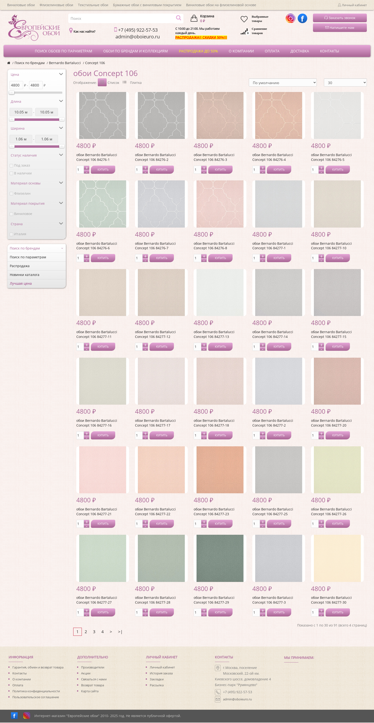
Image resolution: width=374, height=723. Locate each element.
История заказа (161, 674)
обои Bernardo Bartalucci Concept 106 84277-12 (155, 334)
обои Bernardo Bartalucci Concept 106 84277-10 (331, 246)
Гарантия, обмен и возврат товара (37, 668)
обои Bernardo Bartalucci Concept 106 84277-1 (272, 246)
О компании (21, 679)
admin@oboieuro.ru (237, 700)
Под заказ (22, 165)
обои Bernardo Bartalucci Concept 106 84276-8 (214, 246)
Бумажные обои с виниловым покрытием (147, 5)
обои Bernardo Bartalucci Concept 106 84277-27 (96, 600)
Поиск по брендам (30, 63)
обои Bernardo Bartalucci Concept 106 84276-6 (96, 246)
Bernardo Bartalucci (65, 63)
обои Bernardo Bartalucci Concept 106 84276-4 (272, 157)
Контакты (19, 674)
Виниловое (23, 213)
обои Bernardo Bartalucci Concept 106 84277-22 (155, 512)
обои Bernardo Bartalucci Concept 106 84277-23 (214, 512)
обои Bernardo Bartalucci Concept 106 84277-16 (96, 423)
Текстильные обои (93, 5)
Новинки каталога (24, 274)
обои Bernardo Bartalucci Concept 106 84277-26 (331, 512)
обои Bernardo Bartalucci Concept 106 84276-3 (214, 157)
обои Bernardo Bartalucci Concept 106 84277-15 (331, 334)
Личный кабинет (162, 668)
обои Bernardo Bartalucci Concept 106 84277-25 (272, 512)
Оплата (17, 685)
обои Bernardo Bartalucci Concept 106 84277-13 (214, 334)
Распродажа (20, 266)
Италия (20, 234)
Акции (85, 674)
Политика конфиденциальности (36, 691)
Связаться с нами (94, 679)
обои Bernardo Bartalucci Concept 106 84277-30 (331, 600)
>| (120, 632)
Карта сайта (90, 691)
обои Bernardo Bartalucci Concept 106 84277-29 (214, 600)
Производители (92, 668)
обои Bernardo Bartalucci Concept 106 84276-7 (155, 246)
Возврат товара (92, 685)
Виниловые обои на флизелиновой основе (221, 5)
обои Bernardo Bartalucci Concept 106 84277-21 (96, 512)
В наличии (23, 173)
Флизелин (22, 193)
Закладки (157, 679)
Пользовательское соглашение (35, 697)
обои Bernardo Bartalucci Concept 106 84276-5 (331, 157)
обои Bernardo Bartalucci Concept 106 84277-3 (272, 600)
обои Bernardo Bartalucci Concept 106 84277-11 (96, 334)
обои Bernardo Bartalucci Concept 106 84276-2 (155, 157)
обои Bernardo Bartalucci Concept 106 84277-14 (272, 334)
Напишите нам (339, 27)
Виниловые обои (21, 5)
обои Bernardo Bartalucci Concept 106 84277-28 (155, 600)
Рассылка (157, 685)
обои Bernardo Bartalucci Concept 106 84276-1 (96, 157)
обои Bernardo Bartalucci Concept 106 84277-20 (331, 423)
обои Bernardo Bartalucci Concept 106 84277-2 (272, 423)
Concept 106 (95, 63)
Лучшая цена (21, 283)
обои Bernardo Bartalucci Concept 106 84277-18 (214, 423)
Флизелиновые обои (56, 5)
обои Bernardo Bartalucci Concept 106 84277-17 (155, 423)
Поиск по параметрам (28, 257)
